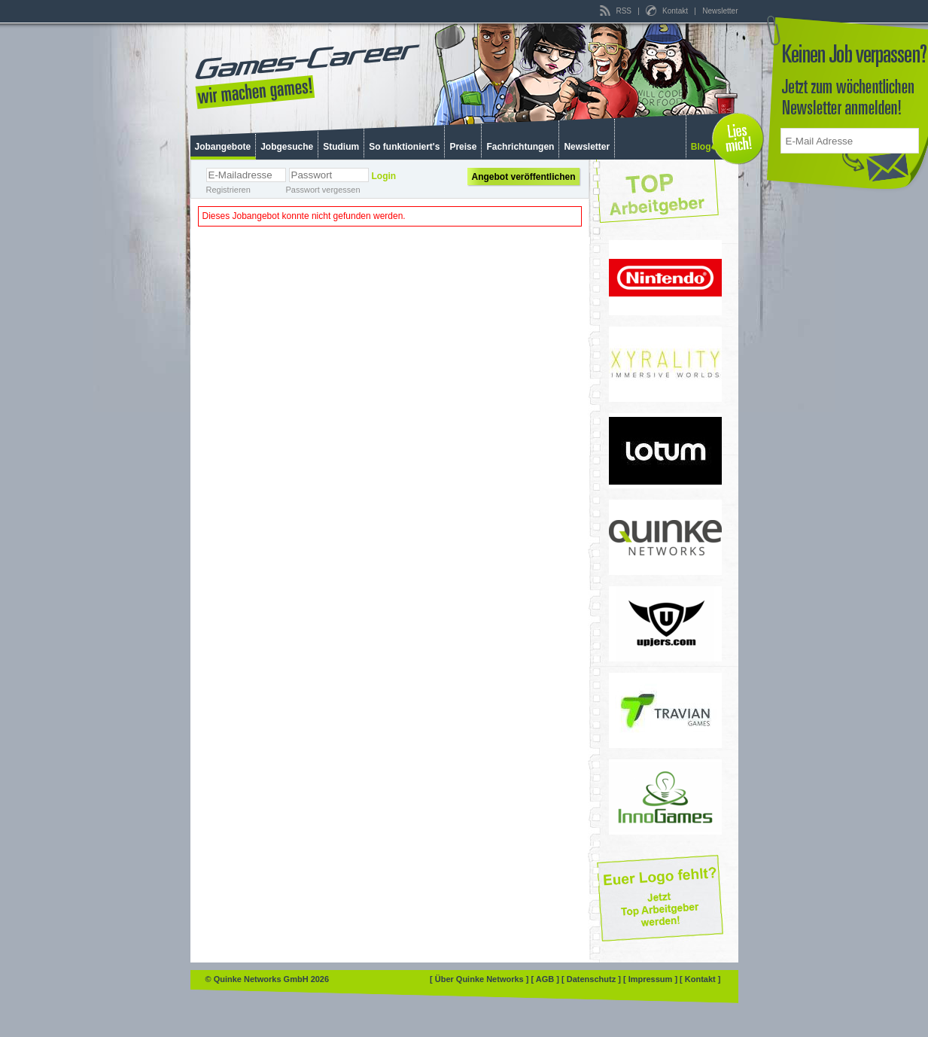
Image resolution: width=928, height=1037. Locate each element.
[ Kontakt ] (700, 979)
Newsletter (720, 11)
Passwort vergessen (323, 189)
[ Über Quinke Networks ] (480, 979)
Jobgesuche (286, 146)
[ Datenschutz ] (592, 979)
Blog (701, 146)
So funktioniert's (404, 146)
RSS (617, 11)
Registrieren (228, 189)
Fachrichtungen (520, 146)
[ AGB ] (546, 979)
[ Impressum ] (651, 979)
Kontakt (667, 11)
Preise (462, 146)
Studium (341, 146)
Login (384, 176)
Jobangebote (223, 146)
